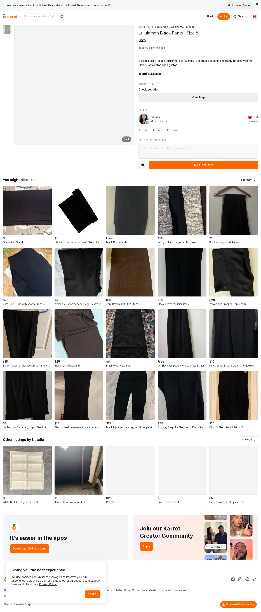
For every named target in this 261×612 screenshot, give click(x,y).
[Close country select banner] (257, 3)
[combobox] (40, 16)
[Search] (61, 16)
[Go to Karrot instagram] (240, 579)
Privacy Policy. (48, 584)
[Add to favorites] (142, 165)
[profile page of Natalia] (143, 119)
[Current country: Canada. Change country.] (254, 16)
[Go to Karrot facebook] (233, 579)
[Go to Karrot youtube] (247, 579)
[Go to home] (10, 16)
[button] (248, 180)
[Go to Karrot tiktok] (254, 579)
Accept (93, 594)
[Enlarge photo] (74, 85)
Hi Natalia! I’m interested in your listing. (198, 151)
